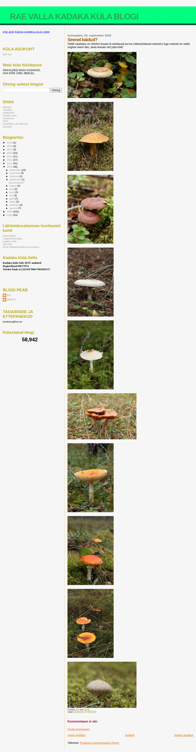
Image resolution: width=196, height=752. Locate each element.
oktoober (14, 176)
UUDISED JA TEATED (85, 712)
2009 (10, 211)
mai (11, 195)
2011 (10, 163)
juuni (12, 192)
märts (12, 201)
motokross (8, 118)
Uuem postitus (76, 735)
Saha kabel (9, 235)
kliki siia (7, 54)
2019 (10, 142)
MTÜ (5, 121)
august (13, 185)
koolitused (8, 112)
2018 (10, 146)
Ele (9, 295)
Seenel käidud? (16, 182)
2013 (10, 156)
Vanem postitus (183, 735)
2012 (10, 159)
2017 (10, 149)
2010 (10, 166)
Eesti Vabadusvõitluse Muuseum (21, 246)
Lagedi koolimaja (12, 238)
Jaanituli (7, 109)
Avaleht (129, 735)
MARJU (11, 299)
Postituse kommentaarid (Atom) (99, 742)
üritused (7, 126)
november (15, 173)
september (15, 179)
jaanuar (13, 208)
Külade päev (10, 115)
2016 (10, 152)
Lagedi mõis (9, 241)
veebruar (14, 205)
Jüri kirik (7, 244)
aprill (12, 198)
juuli (11, 189)
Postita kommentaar (78, 729)
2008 (10, 215)
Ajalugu (7, 107)
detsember (15, 170)
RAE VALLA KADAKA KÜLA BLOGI (74, 16)
